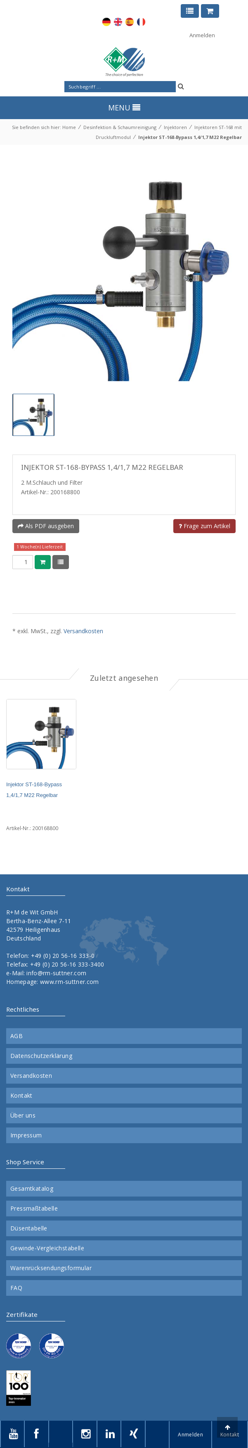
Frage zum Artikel (204, 526)
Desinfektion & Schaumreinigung (119, 127)
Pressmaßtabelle (34, 1208)
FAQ (16, 1288)
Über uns (22, 1115)
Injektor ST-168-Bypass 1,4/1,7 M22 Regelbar (190, 137)
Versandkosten (83, 631)
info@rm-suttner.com (56, 973)
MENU (124, 107)
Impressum (26, 1135)
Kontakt (21, 1095)
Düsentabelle (28, 1228)
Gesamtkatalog (31, 1188)
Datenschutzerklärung (41, 1056)
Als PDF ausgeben (46, 526)
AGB (16, 1036)
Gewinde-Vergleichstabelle (47, 1248)
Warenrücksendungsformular (51, 1268)
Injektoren (175, 127)
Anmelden (202, 35)
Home (69, 127)
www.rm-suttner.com (69, 982)
